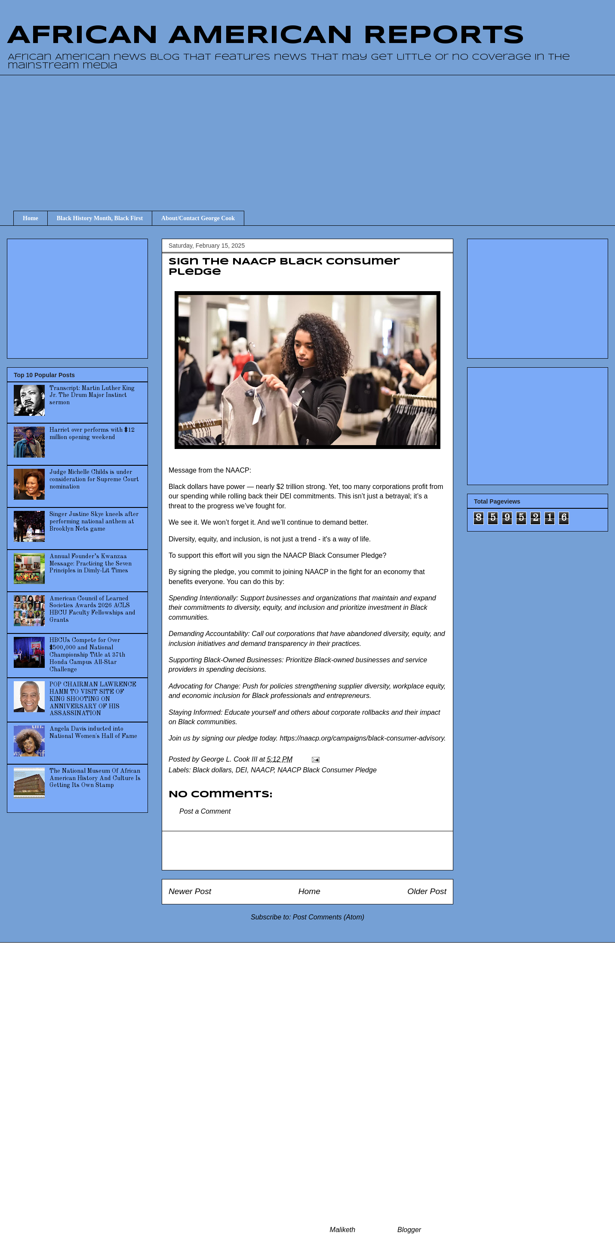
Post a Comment (205, 811)
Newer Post (190, 891)
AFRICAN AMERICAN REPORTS (266, 35)
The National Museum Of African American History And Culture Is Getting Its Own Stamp (95, 778)
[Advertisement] (314, 135)
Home (30, 218)
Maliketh (343, 1229)
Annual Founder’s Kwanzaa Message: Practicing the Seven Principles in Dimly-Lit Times (90, 563)
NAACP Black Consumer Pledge (327, 770)
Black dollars (212, 770)
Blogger (409, 1229)
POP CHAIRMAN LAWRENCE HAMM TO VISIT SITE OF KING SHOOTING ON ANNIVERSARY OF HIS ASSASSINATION (92, 699)
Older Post (426, 891)
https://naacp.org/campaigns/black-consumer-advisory (362, 738)
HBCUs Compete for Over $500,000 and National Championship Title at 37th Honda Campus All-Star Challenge (87, 654)
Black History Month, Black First (100, 218)
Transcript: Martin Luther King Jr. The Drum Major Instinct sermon (92, 395)
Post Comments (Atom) (328, 917)
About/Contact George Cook (198, 218)
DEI (241, 770)
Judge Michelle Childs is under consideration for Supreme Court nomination (94, 479)
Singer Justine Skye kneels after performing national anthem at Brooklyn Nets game (93, 521)
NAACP (262, 770)
